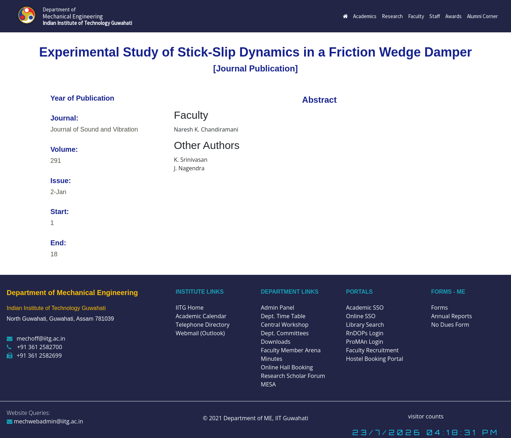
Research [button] (392, 16)
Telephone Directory (203, 324)
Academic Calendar (201, 316)
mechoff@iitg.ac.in (36, 338)
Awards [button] (453, 16)
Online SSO (360, 316)
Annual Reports (451, 316)
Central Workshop (284, 324)
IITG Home (190, 307)
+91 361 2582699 (34, 355)
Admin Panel (277, 307)
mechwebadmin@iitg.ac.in (45, 421)
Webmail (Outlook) (200, 333)
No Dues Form (450, 324)
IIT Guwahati (291, 418)
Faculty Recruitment (372, 350)
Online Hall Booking (287, 367)
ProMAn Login (364, 342)
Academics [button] (365, 16)
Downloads (275, 342)
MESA (268, 384)
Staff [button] (434, 16)
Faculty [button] (416, 16)
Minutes (271, 359)
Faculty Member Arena (291, 350)
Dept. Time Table (283, 316)
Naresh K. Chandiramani (206, 129)
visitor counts (426, 416)
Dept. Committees (285, 333)
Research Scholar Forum (293, 376)
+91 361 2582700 (34, 347)
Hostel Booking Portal (374, 359)
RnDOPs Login (365, 333)
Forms (439, 307)
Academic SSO (365, 307)
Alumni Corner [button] (482, 16)
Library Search (365, 324)
